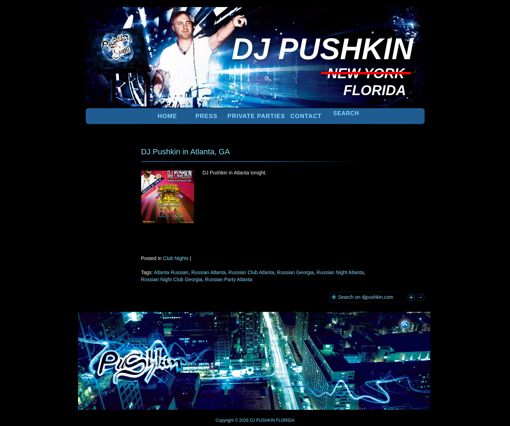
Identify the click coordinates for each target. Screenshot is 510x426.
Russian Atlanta (208, 272)
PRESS (207, 116)
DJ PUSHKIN (261, 420)
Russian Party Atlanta (228, 279)
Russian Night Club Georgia (172, 279)
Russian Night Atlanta (340, 272)
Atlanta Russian (171, 272)
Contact (306, 116)
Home (167, 116)
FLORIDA (285, 420)
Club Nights (175, 258)
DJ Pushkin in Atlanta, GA (185, 151)
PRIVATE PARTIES (256, 116)
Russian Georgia (295, 272)
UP (400, 323)
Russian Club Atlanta (251, 272)
